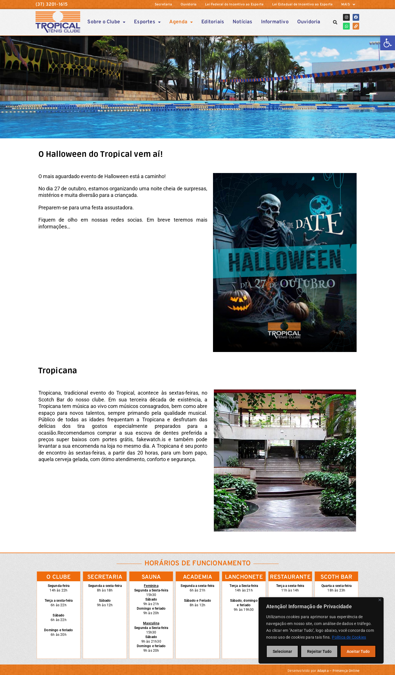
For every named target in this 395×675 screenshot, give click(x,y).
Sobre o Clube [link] (106, 21)
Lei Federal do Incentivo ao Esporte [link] (234, 4)
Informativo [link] (275, 21)
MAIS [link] (348, 4)
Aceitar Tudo (358, 651)
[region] (321, 630)
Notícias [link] (242, 21)
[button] (348, 4)
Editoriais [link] (212, 21)
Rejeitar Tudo (319, 651)
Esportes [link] (147, 21)
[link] (387, 43)
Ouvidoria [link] (188, 4)
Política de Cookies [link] (349, 637)
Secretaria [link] (163, 4)
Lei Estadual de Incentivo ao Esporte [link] (302, 4)
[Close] (380, 600)
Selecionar (282, 651)
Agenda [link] (181, 21)
